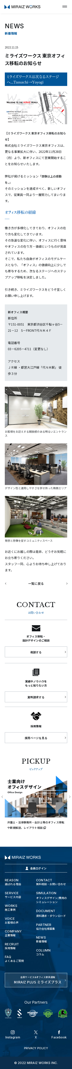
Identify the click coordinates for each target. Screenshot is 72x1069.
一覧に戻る (36, 583)
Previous (2, 797)
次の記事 (64, 583)
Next (70, 797)
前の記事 (8, 583)
